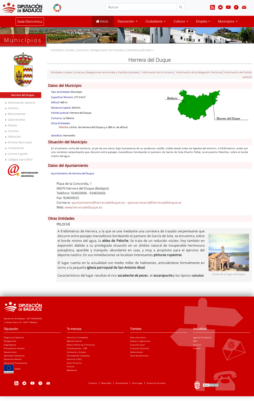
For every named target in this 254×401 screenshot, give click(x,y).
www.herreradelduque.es (83, 207)
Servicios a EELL (74, 359)
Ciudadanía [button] (154, 21)
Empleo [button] (201, 21)
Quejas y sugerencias (140, 341)
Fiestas (12, 125)
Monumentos (16, 114)
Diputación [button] (126, 21)
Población (14, 136)
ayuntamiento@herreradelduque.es (98, 202)
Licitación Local (137, 344)
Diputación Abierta (13, 359)
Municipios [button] (226, 21)
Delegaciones (10, 341)
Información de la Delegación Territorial (199, 72)
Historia (13, 108)
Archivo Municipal (20, 142)
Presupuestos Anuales (14, 348)
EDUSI (12, 368)
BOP (195, 341)
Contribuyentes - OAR (77, 348)
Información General (21, 102)
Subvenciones (10, 352)
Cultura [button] (180, 21)
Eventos (197, 348)
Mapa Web (106, 383)
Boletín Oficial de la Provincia (81, 344)
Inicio (102, 21)
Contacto (93, 383)
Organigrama (10, 344)
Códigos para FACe (20, 159)
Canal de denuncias (139, 355)
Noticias (197, 344)
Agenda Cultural (74, 341)
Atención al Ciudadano (77, 337)
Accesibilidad (121, 383)
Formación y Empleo (76, 352)
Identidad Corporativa (14, 355)
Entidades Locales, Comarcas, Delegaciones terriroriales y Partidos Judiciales (95, 72)
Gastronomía (16, 119)
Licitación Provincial (139, 348)
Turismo (13, 131)
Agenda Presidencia (202, 337)
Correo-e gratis (18, 154)
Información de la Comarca (158, 72)
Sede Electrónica (29, 21)
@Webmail (72, 370)
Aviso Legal (137, 383)
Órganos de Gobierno (14, 337)
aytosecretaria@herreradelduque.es (154, 202)
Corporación (16, 148)
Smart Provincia (74, 363)
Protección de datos (156, 383)
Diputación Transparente (15, 363)
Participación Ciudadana (78, 355)
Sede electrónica (138, 337)
